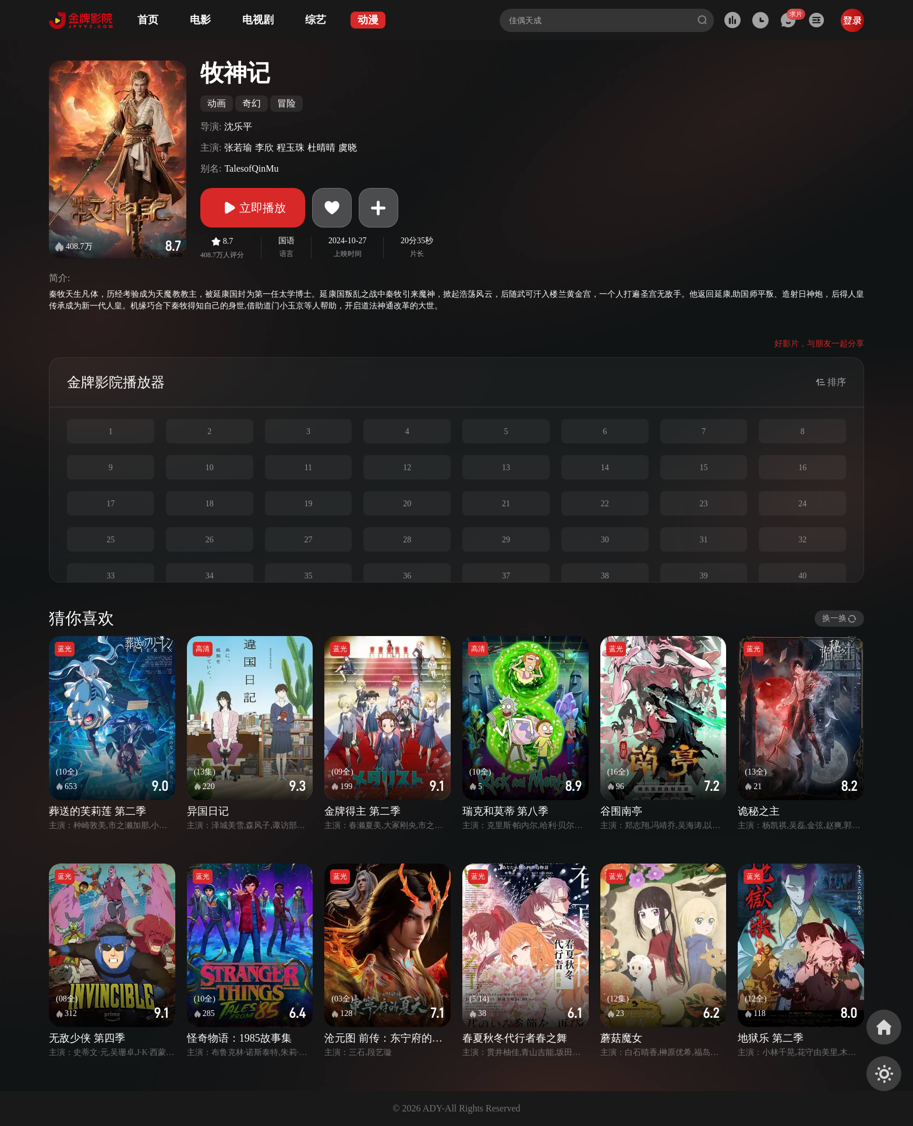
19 (308, 503)
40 (802, 575)
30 (605, 539)
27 (308, 539)
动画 (216, 103)
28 (407, 539)
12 (407, 467)
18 (210, 503)
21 (506, 503)
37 (506, 575)
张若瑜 (238, 147)
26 (210, 539)
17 (111, 503)
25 (111, 539)
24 (802, 503)
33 (111, 575)
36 (407, 575)
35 (308, 575)
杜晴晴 (321, 147)
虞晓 (347, 147)
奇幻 (251, 103)
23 (703, 503)
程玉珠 (291, 147)
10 (210, 467)
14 (605, 467)
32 (802, 539)
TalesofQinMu (251, 168)
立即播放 (253, 208)
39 (703, 575)
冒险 (286, 103)
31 (703, 539)
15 (703, 467)
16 (802, 467)
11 (308, 467)
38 (605, 575)
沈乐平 (238, 127)
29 (506, 539)
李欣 (264, 147)
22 (605, 503)
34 (210, 575)
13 (506, 467)
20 (407, 503)
